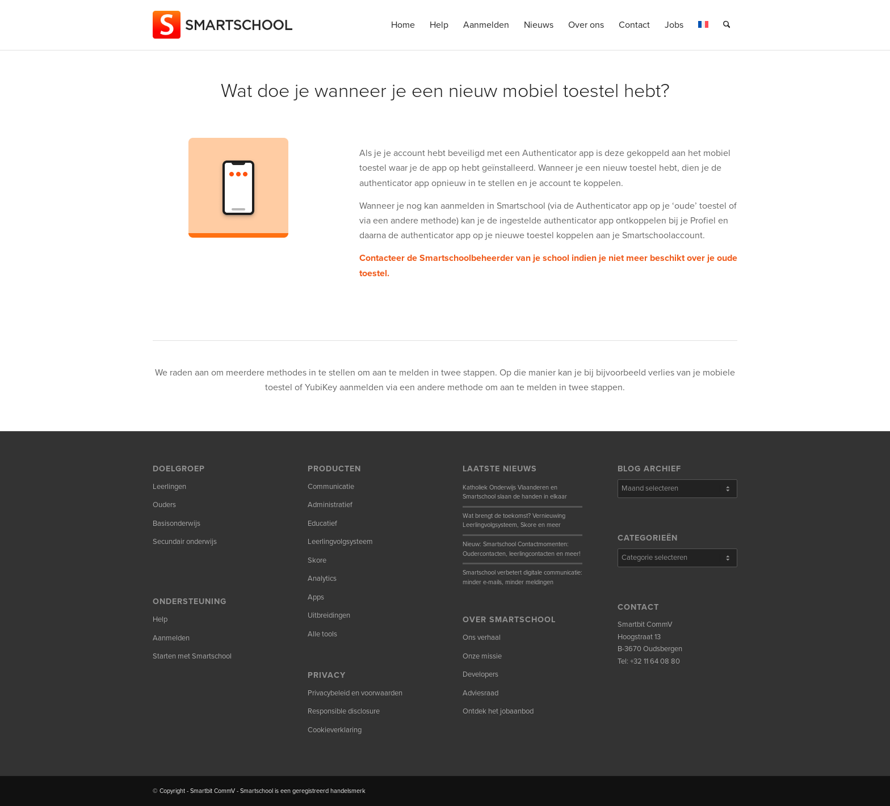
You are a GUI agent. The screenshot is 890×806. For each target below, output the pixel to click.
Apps (316, 597)
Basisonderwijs (176, 523)
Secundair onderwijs (185, 541)
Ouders (164, 504)
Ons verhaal (482, 637)
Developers (480, 674)
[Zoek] (727, 25)
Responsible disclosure (344, 711)
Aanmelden (171, 638)
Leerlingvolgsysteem (340, 541)
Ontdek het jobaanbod (498, 711)
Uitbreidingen (329, 615)
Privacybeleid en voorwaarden (355, 693)
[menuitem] (403, 25)
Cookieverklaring (335, 730)
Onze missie (482, 656)
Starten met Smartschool (192, 656)
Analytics (322, 578)
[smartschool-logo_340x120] (223, 25)
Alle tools (322, 634)
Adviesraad (480, 693)
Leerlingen (169, 486)
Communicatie (331, 486)
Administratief (330, 504)
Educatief (322, 523)
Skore (317, 560)
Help (160, 619)
